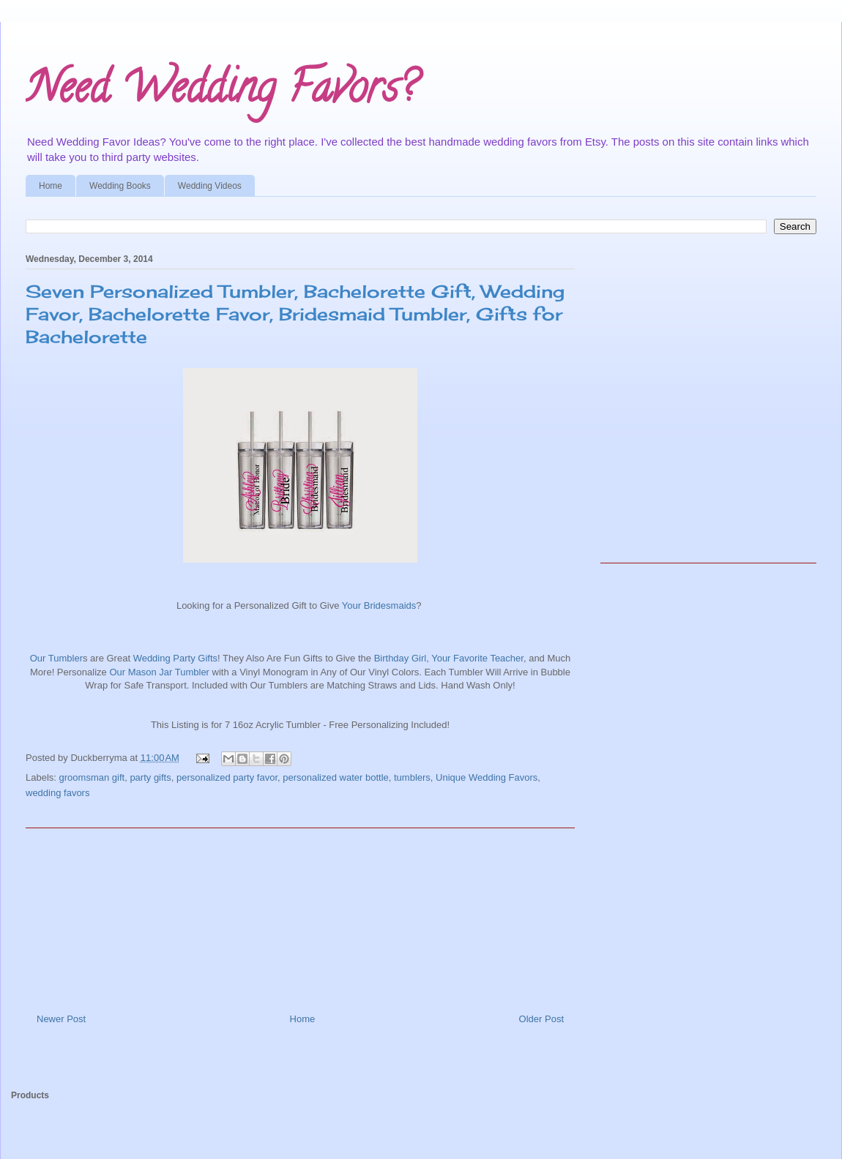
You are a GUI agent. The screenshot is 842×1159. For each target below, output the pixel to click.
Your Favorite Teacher (477, 658)
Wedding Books (120, 186)
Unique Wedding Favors (486, 777)
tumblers (412, 777)
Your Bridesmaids (377, 605)
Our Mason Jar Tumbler (158, 672)
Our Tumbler (56, 658)
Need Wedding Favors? (221, 92)
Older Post (541, 1018)
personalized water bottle (336, 777)
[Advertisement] (300, 915)
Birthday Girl (400, 658)
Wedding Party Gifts (175, 658)
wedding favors (57, 792)
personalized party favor (226, 777)
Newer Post (61, 1018)
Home (50, 186)
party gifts (150, 777)
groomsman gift (92, 777)
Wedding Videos (210, 186)
